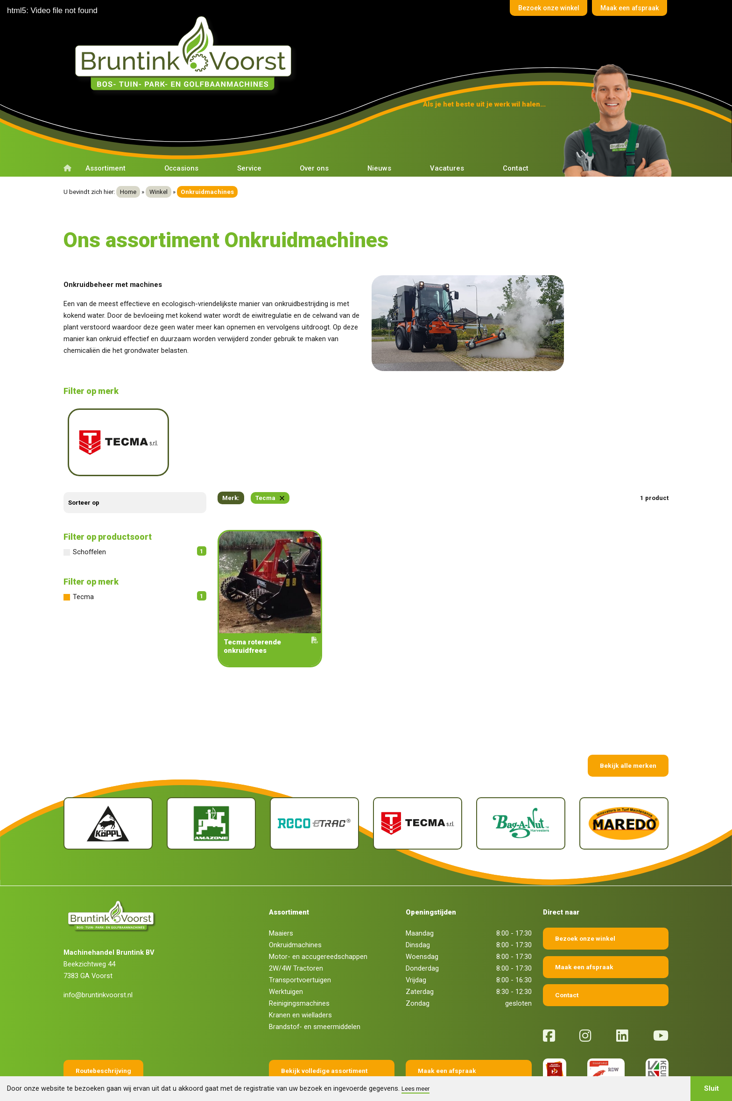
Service (249, 168)
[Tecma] (417, 789)
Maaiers (281, 899)
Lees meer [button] (415, 1088)
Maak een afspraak (626, 9)
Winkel (158, 191)
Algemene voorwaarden (272, 1074)
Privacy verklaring (373, 1074)
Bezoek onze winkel (538, 9)
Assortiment (105, 168)
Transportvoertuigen (300, 946)
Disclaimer (326, 1074)
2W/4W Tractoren (296, 934)
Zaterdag (420, 957)
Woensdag (422, 922)
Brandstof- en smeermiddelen (314, 992)
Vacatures (447, 168)
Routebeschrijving (103, 1036)
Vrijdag (416, 946)
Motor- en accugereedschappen (318, 922)
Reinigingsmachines (299, 969)
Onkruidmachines (295, 911)
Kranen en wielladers (300, 981)
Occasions (181, 168)
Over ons (314, 168)
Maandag (420, 899)
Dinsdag (418, 911)
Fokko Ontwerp (467, 1074)
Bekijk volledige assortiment (324, 1036)
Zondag (417, 969)
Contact (515, 168)
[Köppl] (108, 789)
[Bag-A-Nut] (520, 789)
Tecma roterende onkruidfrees (270, 612)
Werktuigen (286, 957)
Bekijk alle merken (628, 731)
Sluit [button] (711, 1088)
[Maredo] (624, 789)
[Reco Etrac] (314, 789)
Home (128, 191)
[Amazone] (211, 789)
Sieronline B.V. (566, 1074)
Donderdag (422, 934)
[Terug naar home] (186, 53)
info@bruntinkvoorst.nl (98, 961)
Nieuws (379, 168)
